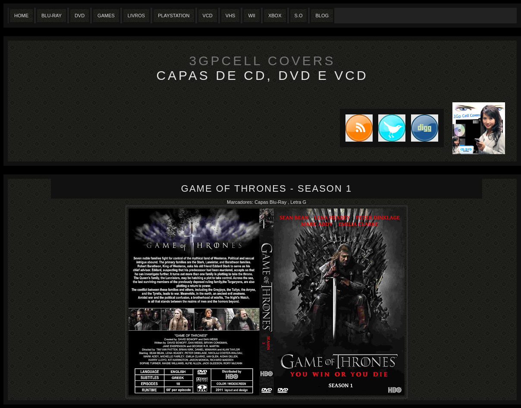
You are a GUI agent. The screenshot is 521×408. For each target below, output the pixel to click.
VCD (208, 15)
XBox (275, 15)
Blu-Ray (51, 15)
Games (106, 15)
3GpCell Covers (262, 61)
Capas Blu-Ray (271, 202)
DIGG (424, 128)
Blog (322, 15)
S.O (299, 15)
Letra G (298, 202)
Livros (136, 15)
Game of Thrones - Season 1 (266, 188)
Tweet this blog (389, 128)
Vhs (230, 15)
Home (21, 15)
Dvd (80, 15)
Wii (251, 15)
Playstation (173, 15)
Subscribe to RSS (356, 128)
